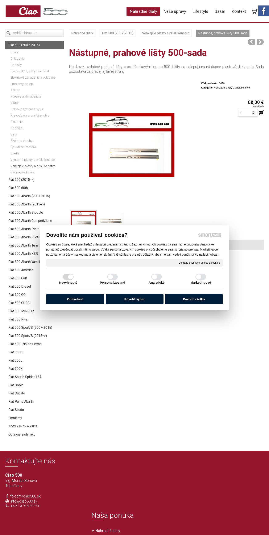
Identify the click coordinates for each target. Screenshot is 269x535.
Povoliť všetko (194, 299)
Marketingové (200, 282)
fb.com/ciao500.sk (25, 496)
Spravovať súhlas (197, 524)
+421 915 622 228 (25, 506)
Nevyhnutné (68, 282)
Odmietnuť (75, 299)
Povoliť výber (134, 299)
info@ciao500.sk (23, 501)
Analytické (157, 282)
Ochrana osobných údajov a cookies (199, 262)
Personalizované (112, 282)
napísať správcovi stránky (122, 524)
